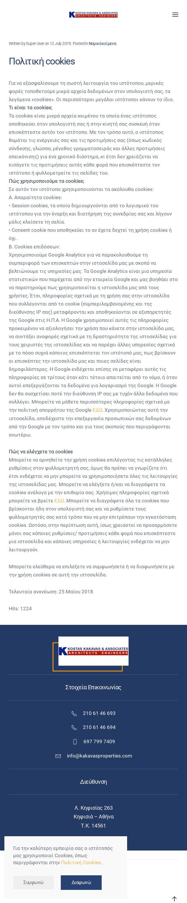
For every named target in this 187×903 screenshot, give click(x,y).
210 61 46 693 (93, 713)
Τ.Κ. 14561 (93, 826)
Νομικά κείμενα (102, 43)
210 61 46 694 (93, 727)
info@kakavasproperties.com (99, 756)
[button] (175, 14)
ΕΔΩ (97, 410)
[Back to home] (93, 14)
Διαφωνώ (81, 882)
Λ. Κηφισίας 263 (94, 808)
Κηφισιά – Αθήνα (94, 816)
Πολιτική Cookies (81, 862)
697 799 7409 (93, 742)
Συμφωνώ (33, 882)
